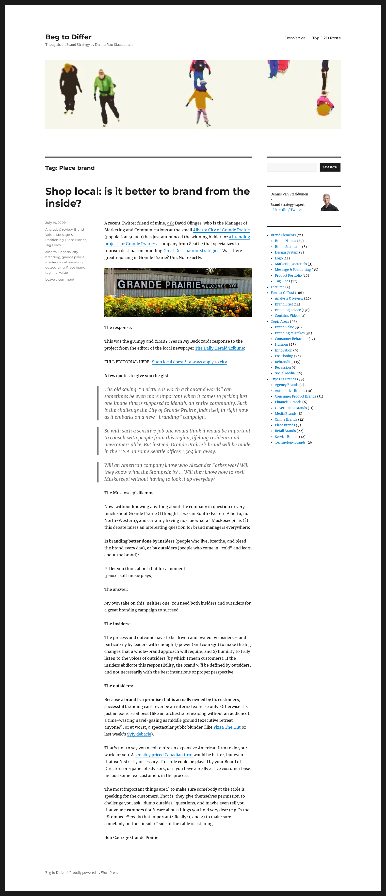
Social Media (285, 373)
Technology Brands (290, 442)
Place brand (75, 267)
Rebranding (284, 362)
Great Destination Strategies (191, 250)
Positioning (284, 356)
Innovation (283, 350)
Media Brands (286, 414)
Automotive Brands (290, 391)
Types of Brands (283, 379)
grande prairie (73, 257)
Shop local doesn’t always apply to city (189, 361)
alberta (51, 252)
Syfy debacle (139, 734)
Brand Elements (283, 235)
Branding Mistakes (290, 333)
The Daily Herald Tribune (219, 348)
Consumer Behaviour (291, 339)
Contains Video (287, 316)
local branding (71, 262)
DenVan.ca (295, 38)
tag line (51, 272)
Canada (64, 252)
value (63, 272)
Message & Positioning (293, 270)
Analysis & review (59, 229)
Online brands (286, 419)
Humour (281, 344)
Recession (283, 368)
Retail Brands (285, 431)
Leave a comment (59, 279)
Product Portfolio (288, 275)
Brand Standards (288, 247)
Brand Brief (284, 304)
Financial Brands (288, 402)
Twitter (296, 210)
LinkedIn (280, 210)
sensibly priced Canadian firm (164, 754)
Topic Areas (280, 322)
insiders (51, 262)
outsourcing (55, 267)
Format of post (282, 293)
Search (330, 167)
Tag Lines (53, 245)
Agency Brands (287, 385)
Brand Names (285, 241)
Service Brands (286, 437)
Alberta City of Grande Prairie (221, 229)
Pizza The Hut (227, 727)
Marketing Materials (291, 264)
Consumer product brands (295, 396)
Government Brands (291, 408)
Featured (278, 287)
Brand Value (284, 327)
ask (170, 223)
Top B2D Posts (326, 38)
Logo (279, 258)
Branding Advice (288, 310)
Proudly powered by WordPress (93, 873)
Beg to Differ (68, 37)
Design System (286, 252)
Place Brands (75, 240)
